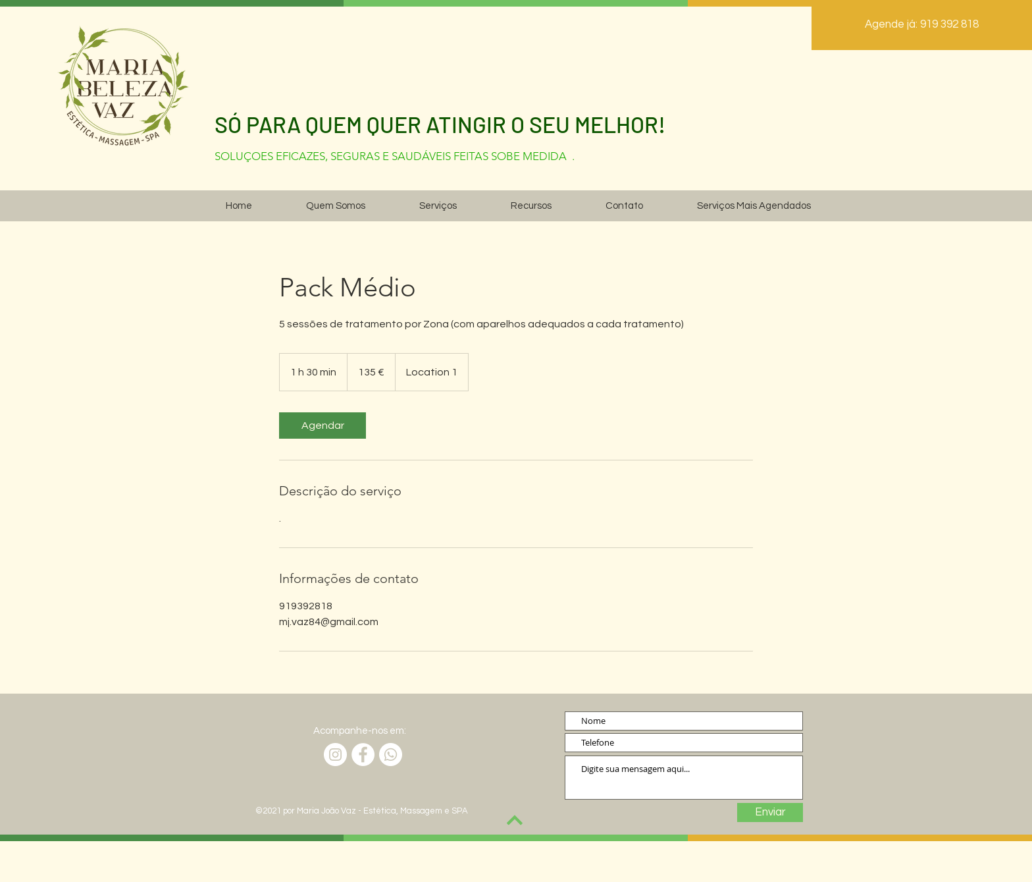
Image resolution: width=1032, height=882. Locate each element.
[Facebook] (362, 754)
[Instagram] (335, 754)
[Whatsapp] (390, 754)
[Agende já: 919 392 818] (922, 25)
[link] (322, 425)
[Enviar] (770, 812)
